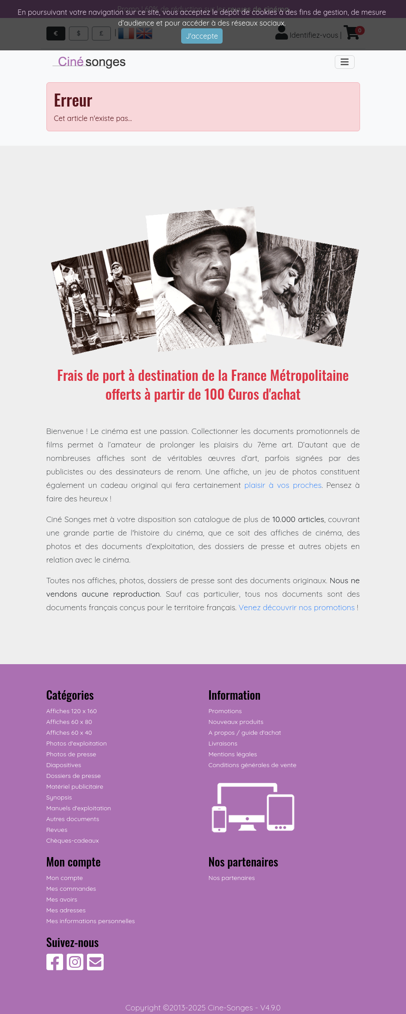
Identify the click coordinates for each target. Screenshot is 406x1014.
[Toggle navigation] (345, 62)
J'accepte (202, 35)
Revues (57, 830)
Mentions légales (233, 754)
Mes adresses (66, 910)
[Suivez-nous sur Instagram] (75, 967)
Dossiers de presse (73, 776)
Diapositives (64, 765)
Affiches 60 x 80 (69, 722)
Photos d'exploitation (76, 743)
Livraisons (223, 743)
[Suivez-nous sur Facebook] (54, 967)
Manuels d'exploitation (78, 808)
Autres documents (73, 819)
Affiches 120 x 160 (71, 711)
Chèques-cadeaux (72, 840)
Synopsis (59, 797)
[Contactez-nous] (95, 967)
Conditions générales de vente (253, 765)
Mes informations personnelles (90, 921)
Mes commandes (71, 888)
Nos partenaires (232, 878)
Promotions (225, 711)
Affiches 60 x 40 (69, 732)
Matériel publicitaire (75, 786)
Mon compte (64, 878)
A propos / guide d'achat (245, 732)
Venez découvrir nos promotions (297, 607)
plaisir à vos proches (282, 485)
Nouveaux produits (236, 722)
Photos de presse (71, 754)
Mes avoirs (62, 899)
